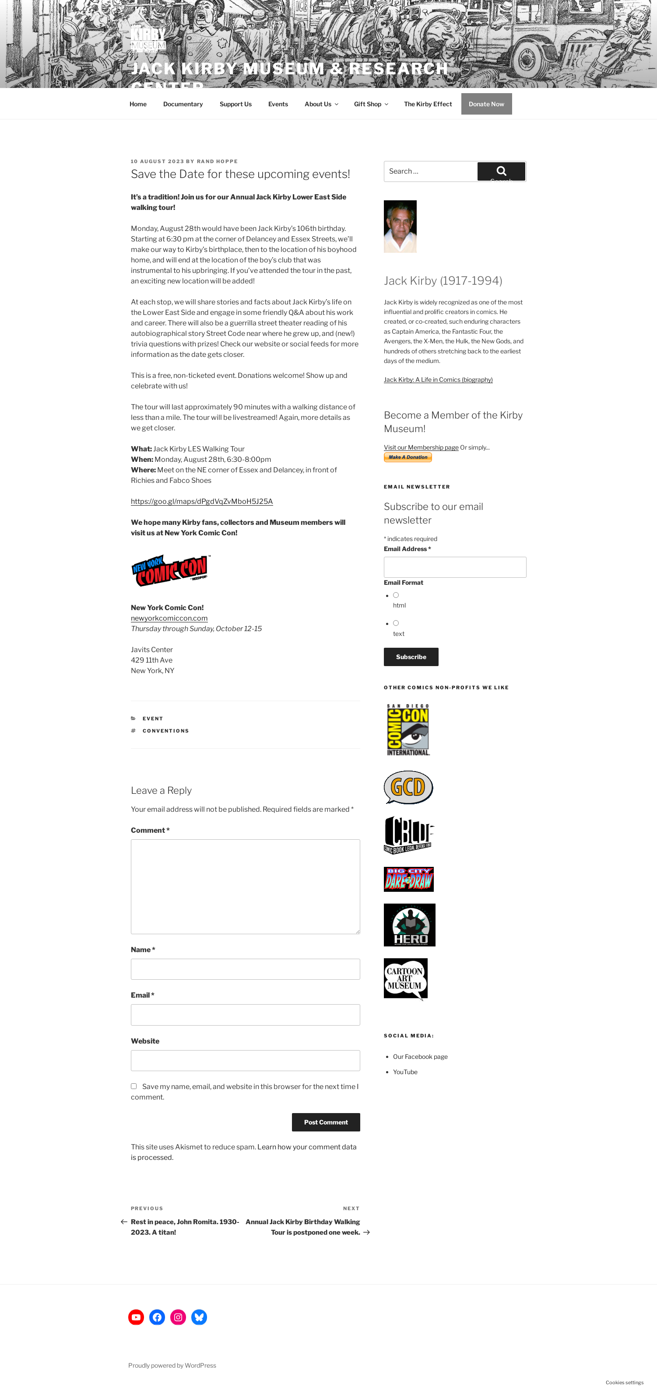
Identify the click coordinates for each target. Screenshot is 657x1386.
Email (143, 995)
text (398, 633)
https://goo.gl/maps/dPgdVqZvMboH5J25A (202, 501)
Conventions (166, 731)
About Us (322, 104)
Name (143, 950)
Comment (150, 830)
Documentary (183, 104)
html (399, 605)
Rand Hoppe (218, 161)
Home (138, 104)
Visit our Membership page (421, 447)
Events (278, 104)
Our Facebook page (420, 1056)
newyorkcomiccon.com (169, 618)
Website (145, 1041)
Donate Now (486, 104)
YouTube (405, 1071)
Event (153, 719)
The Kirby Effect (428, 104)
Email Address (407, 548)
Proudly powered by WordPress (172, 1365)
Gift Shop (372, 104)
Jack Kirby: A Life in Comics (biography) (438, 379)
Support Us (236, 104)
